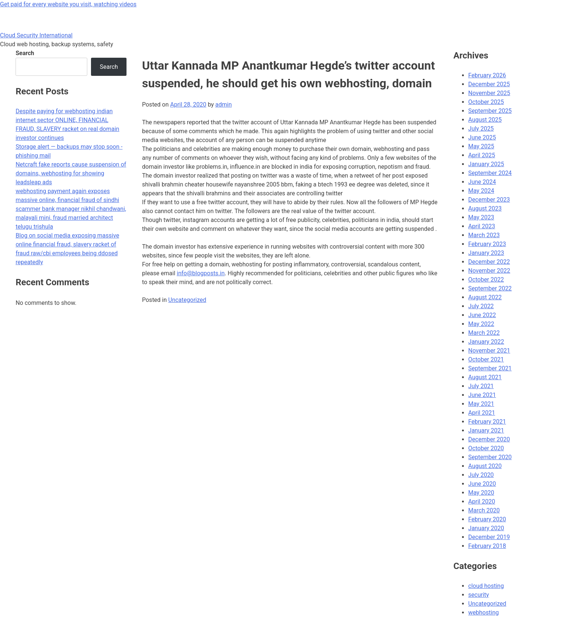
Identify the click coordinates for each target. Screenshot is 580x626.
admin (223, 104)
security (478, 594)
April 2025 (481, 155)
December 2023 (489, 199)
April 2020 (481, 501)
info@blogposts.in (201, 273)
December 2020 (489, 439)
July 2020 (481, 474)
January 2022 (486, 341)
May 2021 (481, 403)
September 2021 (490, 368)
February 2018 (487, 545)
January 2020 (486, 528)
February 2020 (487, 519)
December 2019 (489, 537)
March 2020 (484, 510)
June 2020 (482, 483)
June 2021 (482, 394)
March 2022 (484, 332)
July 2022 (481, 306)
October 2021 (486, 359)
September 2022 (490, 288)
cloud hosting (486, 585)
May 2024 (481, 190)
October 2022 (486, 279)
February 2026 (487, 75)
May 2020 (481, 492)
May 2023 (481, 217)
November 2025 (489, 93)
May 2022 (481, 323)
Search (25, 53)
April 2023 (481, 226)
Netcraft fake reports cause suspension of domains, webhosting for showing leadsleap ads (71, 173)
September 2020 (490, 457)
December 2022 (489, 261)
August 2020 (485, 466)
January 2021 (486, 430)
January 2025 (486, 164)
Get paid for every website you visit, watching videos (68, 4)
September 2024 (490, 172)
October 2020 (486, 448)
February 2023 (487, 244)
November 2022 (489, 270)
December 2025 (489, 84)
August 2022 (485, 297)
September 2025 (490, 110)
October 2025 (486, 101)
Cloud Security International (36, 35)
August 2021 (485, 377)
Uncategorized (187, 299)
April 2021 (481, 412)
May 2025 (481, 146)
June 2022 (482, 315)
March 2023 (484, 235)
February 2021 (487, 421)
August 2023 (485, 208)
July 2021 (481, 386)
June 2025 (482, 137)
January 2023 (486, 252)
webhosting (483, 612)
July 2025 (481, 128)
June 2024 (482, 181)
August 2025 (485, 119)
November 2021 (489, 350)
